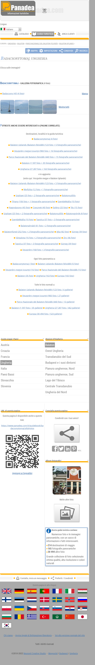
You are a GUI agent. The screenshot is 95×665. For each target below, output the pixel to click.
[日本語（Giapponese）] (82, 616)
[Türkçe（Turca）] (44, 616)
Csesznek (41, 207)
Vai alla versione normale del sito (70, 635)
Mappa (85, 93)
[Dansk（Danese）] (44, 599)
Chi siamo (8, 635)
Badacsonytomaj (9, 83)
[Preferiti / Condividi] (67, 433)
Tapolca (57, 219)
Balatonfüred (29, 231)
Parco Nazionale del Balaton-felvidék (42, 43)
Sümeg (79, 231)
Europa (65, 275)
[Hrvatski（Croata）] (70, 608)
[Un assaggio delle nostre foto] (67, 513)
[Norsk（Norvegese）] (70, 599)
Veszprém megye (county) (45, 151)
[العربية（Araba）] (57, 616)
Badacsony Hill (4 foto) (13, 93)
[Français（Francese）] (57, 591)
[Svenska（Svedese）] (57, 599)
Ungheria (12, 43)
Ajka (62, 231)
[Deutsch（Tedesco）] (19, 591)
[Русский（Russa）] (82, 599)
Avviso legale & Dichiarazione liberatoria (33, 635)
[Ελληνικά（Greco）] (32, 616)
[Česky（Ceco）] (32, 608)
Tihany (33, 201)
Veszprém (45, 249)
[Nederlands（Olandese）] (32, 599)
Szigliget (37, 195)
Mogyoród (53, 653)
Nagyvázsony (19, 207)
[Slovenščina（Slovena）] (57, 608)
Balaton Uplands (66, 43)
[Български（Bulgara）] (6, 616)
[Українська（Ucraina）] (19, 608)
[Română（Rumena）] (19, 616)
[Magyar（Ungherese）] (82, 591)
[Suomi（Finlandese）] (6, 599)
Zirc (69, 237)
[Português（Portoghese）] (44, 591)
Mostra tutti (64, 106)
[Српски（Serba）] (82, 608)
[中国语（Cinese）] (70, 616)
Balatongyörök (77, 213)
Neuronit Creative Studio (35, 653)
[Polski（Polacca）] (6, 608)
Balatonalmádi (46, 225)
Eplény (60, 207)
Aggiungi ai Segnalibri (22, 473)
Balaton (20, 43)
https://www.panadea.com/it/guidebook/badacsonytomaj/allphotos (22, 427)
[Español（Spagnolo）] (32, 591)
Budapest (63, 653)
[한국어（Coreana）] (6, 625)
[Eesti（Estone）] (19, 599)
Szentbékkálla (69, 201)
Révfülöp (46, 189)
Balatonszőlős (69, 195)
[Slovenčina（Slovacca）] (44, 608)
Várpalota (38, 237)
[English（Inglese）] (6, 591)
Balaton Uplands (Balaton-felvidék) (45, 144)
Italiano (9, 29)
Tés (76, 207)
